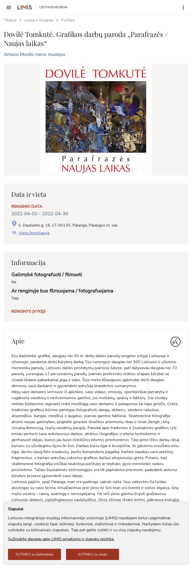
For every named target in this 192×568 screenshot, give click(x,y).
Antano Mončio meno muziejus (34, 54)
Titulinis (10, 20)
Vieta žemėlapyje (30, 233)
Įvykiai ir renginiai (38, 20)
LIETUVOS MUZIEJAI (54, 7)
